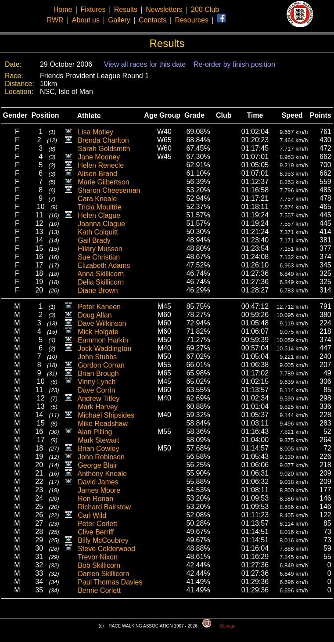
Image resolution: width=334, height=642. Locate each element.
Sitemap (227, 626)
